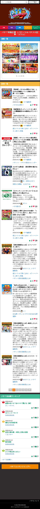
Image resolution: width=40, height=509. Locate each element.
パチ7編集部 (27, 102)
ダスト (25, 203)
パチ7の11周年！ (18, 105)
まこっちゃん (9, 405)
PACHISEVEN (22, 505)
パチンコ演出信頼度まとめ (22, 278)
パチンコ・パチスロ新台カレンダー (25, 162)
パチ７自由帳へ (7, 459)
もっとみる (20, 76)
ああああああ (9, 415)
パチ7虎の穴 (17, 206)
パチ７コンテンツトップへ (20, 466)
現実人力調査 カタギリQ (21, 184)
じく (24, 311)
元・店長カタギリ (29, 181)
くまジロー (9, 434)
